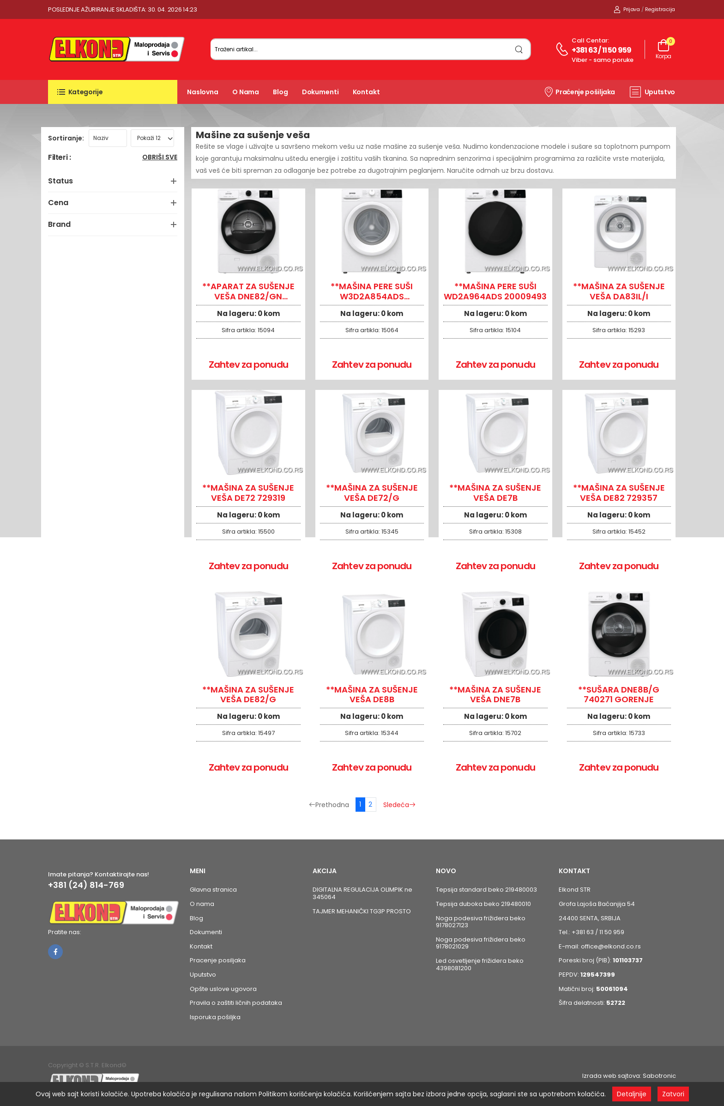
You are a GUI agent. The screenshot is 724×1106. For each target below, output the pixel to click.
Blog (280, 92)
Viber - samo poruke (603, 59)
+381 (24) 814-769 (86, 885)
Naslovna (202, 92)
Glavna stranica (213, 889)
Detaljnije (631, 1094)
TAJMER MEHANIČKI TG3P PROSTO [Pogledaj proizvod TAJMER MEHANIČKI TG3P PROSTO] (362, 911)
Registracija (660, 9)
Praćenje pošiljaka (579, 91)
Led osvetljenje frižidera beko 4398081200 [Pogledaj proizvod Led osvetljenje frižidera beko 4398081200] (480, 964)
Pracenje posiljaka (218, 960)
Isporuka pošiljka (215, 1017)
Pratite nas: (64, 932)
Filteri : (59, 158)
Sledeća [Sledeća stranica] (399, 804)
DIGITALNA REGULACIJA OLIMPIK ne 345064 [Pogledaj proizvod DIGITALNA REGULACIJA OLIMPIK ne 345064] (362, 893)
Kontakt (366, 92)
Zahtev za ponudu (248, 364)
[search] (519, 49)
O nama (245, 92)
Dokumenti (320, 92)
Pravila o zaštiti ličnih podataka (236, 1002)
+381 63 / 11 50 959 (602, 50)
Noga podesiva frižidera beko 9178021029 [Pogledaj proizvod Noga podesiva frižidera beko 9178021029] (480, 943)
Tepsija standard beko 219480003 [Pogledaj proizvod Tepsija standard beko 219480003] (486, 889)
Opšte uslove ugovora (223, 988)
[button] (112, 92)
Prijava (627, 9)
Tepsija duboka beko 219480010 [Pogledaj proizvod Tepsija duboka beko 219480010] (483, 903)
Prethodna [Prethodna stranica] (329, 804)
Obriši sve (159, 158)
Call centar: (590, 40)
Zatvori (673, 1094)
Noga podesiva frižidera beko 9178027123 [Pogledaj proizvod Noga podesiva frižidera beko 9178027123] (480, 922)
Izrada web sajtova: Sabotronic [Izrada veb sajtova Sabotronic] (629, 1075)
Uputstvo (652, 91)
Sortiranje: (66, 138)
